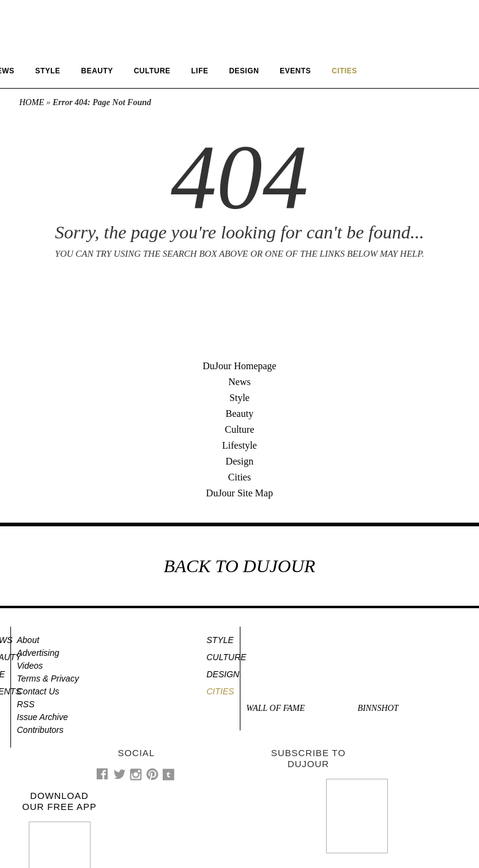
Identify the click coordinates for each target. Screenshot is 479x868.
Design (244, 71)
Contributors (40, 730)
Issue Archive (43, 717)
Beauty (97, 71)
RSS (26, 704)
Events (295, 71)
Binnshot (378, 708)
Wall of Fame (276, 708)
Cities (239, 477)
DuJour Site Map (239, 493)
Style (47, 71)
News (239, 382)
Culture (152, 71)
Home (32, 102)
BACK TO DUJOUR (240, 566)
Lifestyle (239, 445)
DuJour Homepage (239, 366)
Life (200, 71)
